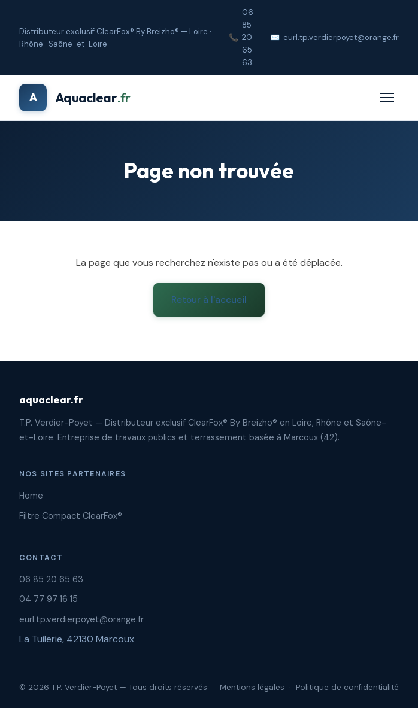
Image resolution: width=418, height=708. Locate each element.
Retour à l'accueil (209, 300)
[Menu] (387, 97)
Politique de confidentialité (347, 687)
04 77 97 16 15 (48, 599)
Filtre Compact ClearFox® (70, 516)
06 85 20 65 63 (247, 37)
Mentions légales (252, 687)
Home (31, 495)
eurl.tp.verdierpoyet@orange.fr (341, 37)
